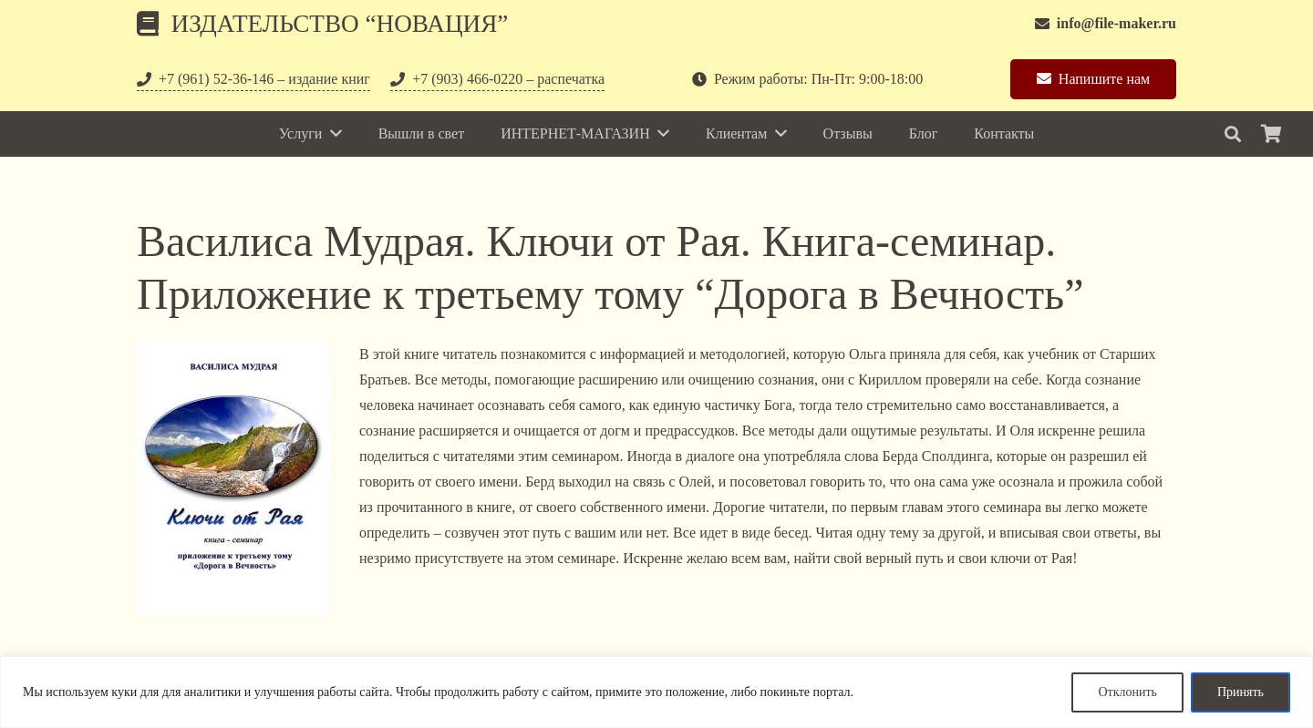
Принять (1240, 692)
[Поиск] (1233, 134)
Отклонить (1127, 692)
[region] (656, 692)
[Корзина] (1271, 134)
